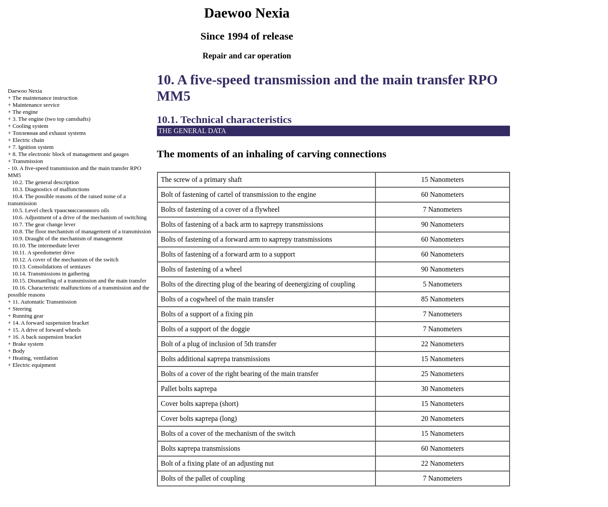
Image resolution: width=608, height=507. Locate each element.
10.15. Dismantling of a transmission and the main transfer (79, 280)
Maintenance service (35, 104)
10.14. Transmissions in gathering (51, 273)
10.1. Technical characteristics (224, 119)
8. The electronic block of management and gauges (70, 154)
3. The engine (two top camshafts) (51, 119)
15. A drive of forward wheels (46, 329)
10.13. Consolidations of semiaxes (51, 266)
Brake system (27, 343)
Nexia (25, 90)
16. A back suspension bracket (46, 336)
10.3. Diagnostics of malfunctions (51, 189)
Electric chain (28, 140)
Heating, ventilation (35, 358)
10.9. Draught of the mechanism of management (67, 238)
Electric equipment (34, 365)
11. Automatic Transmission (44, 301)
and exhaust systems (49, 133)
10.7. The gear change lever (44, 224)
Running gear (27, 315)
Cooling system (30, 126)
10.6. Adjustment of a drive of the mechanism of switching (79, 217)
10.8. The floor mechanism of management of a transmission (81, 231)
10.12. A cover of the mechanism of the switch (65, 259)
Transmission (27, 161)
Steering (21, 308)
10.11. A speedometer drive (43, 252)
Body (18, 351)
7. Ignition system (33, 147)
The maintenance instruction (44, 97)
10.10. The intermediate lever (46, 245)
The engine (25, 112)
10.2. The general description (45, 182)
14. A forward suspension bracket (50, 322)
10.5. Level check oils (60, 210)
